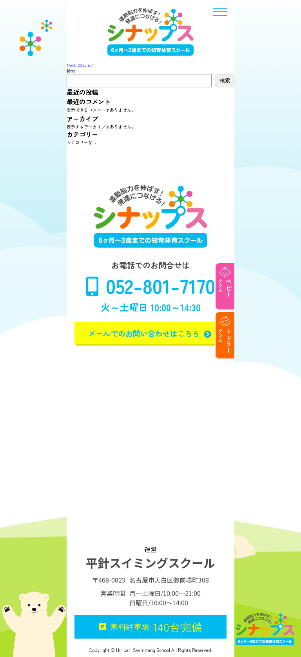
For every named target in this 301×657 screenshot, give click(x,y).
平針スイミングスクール (150, 562)
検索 (71, 71)
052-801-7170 (150, 285)
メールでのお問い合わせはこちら (150, 333)
